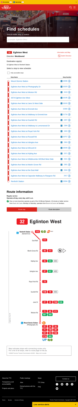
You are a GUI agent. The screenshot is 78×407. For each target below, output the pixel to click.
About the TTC (6, 378)
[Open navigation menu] (74, 7)
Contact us (65, 379)
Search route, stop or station (18, 34)
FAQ (39, 387)
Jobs (21, 382)
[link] (57, 384)
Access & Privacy (19, 400)
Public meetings (25, 378)
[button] (39, 2)
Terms (3, 400)
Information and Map (63, 52)
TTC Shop (41, 382)
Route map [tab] (21, 209)
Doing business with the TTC (27, 387)
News (39, 378)
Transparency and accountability (8, 383)
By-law (10, 400)
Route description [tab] (54, 209)
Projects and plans (8, 388)
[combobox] (38, 39)
